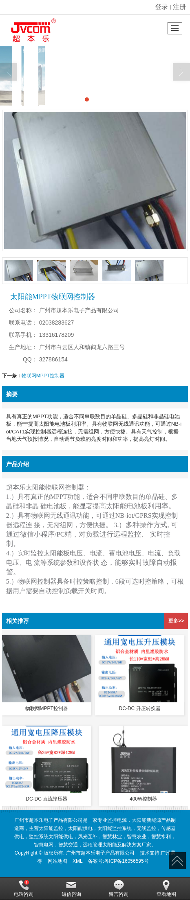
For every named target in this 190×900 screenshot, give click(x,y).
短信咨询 (71, 888)
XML (78, 861)
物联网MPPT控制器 (43, 376)
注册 (179, 6)
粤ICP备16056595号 (126, 861)
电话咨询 (23, 888)
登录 (161, 6)
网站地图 (57, 861)
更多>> (176, 621)
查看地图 (166, 888)
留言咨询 (118, 888)
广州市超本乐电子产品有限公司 (100, 853)
